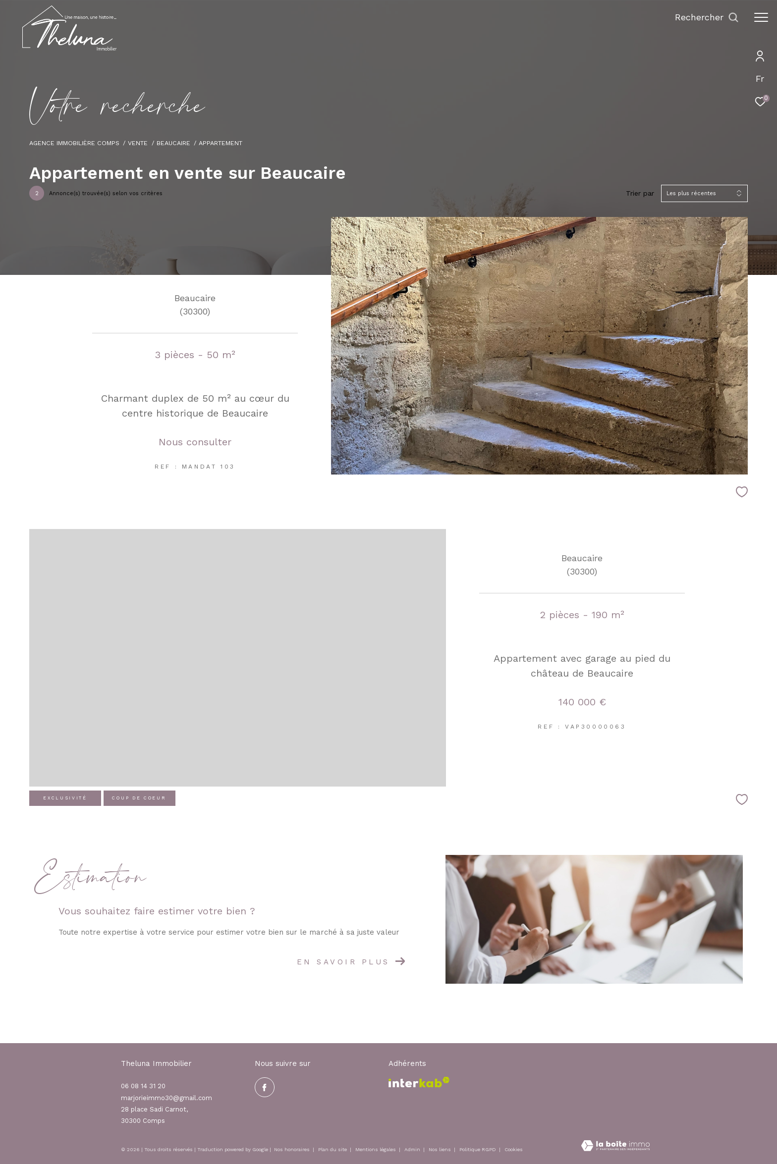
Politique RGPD (477, 1149)
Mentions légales (376, 1149)
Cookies (513, 1149)
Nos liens (440, 1149)
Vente (138, 143)
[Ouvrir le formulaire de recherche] (707, 17)
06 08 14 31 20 (143, 1086)
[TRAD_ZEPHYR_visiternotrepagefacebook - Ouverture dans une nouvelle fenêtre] (265, 1087)
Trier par (640, 193)
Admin (413, 1149)
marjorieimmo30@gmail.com (166, 1098)
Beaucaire (173, 143)
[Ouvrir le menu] (761, 17)
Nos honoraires (292, 1149)
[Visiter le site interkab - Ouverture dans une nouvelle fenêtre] (418, 1082)
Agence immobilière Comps (74, 143)
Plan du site (333, 1149)
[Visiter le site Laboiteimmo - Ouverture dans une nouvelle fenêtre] (615, 1146)
